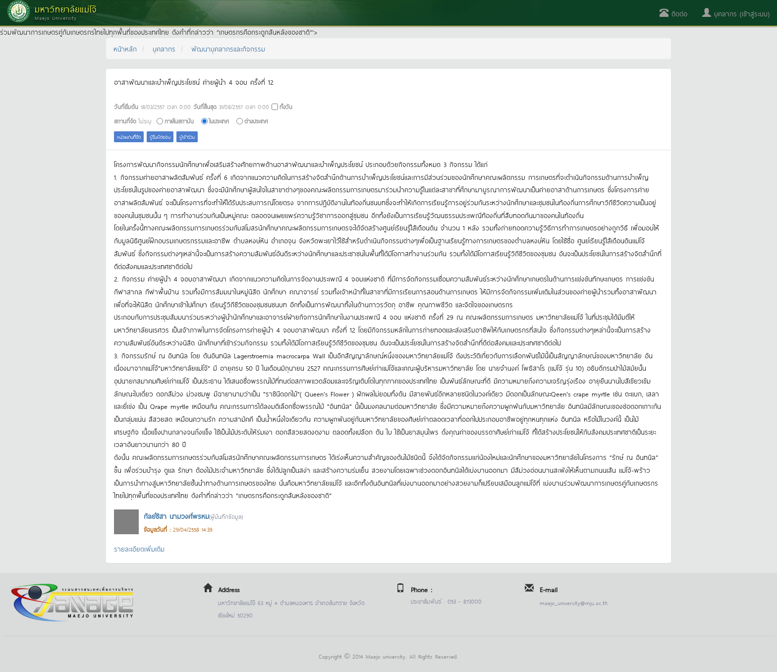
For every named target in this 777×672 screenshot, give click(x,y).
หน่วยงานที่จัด (129, 136)
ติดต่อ (673, 13)
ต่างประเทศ (256, 120)
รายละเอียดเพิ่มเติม (139, 548)
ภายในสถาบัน (179, 120)
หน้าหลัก (125, 48)
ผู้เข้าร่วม (187, 136)
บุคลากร (164, 48)
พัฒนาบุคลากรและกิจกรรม (228, 48)
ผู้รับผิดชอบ (160, 136)
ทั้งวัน (285, 106)
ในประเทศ (219, 120)
